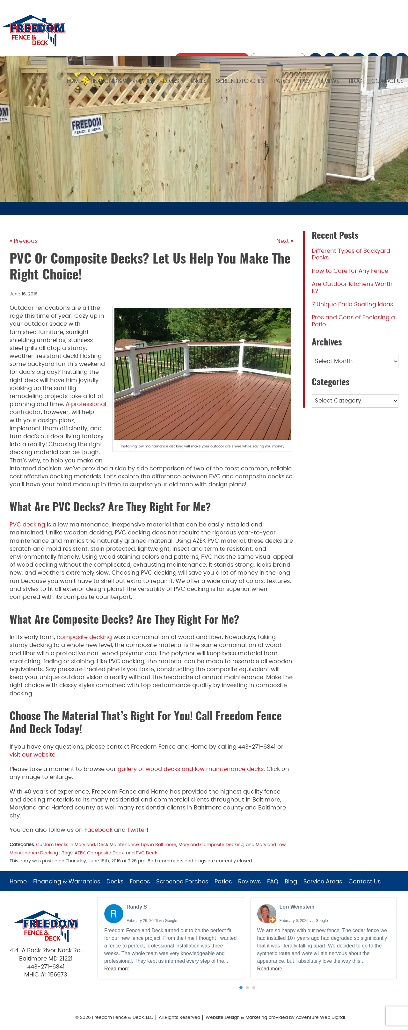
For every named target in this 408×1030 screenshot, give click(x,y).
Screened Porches (240, 80)
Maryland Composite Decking (211, 844)
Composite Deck (105, 853)
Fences (197, 80)
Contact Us (387, 80)
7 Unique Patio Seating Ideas (352, 305)
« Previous (24, 241)
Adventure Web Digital (320, 1017)
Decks (171, 80)
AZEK (80, 853)
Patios (281, 80)
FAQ (305, 80)
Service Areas (322, 882)
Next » (284, 241)
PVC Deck (146, 853)
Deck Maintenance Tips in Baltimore (136, 844)
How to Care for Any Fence (350, 271)
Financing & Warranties (122, 80)
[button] (241, 987)
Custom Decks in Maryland (65, 844)
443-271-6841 (46, 967)
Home (74, 80)
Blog (355, 80)
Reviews (329, 80)
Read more (116, 968)
